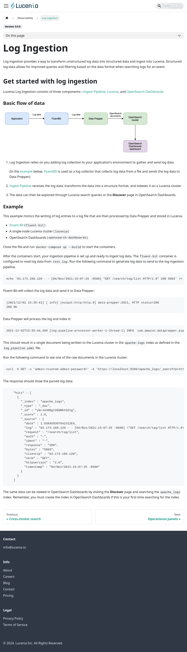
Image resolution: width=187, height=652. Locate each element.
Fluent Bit (16, 225)
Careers (9, 576)
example (26, 171)
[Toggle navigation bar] (6, 6)
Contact (9, 589)
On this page (15, 35)
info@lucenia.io (14, 547)
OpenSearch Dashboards (145, 91)
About (7, 570)
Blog (6, 583)
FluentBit (50, 171)
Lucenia (112, 91)
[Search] (169, 6)
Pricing (8, 595)
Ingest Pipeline (94, 91)
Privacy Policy (13, 618)
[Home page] (7, 18)
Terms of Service (15, 625)
